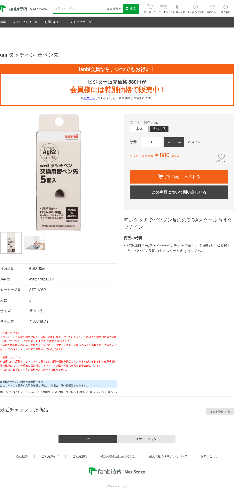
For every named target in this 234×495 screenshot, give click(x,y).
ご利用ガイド (50, 456)
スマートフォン (146, 439)
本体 (139, 129)
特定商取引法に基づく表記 (118, 456)
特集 (3, 22)
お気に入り (221, 161)
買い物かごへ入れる (179, 176)
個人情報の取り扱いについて (168, 456)
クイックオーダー (82, 22)
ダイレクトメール (25, 22)
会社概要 (22, 456)
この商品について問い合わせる (179, 192)
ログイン (89, 98)
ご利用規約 (79, 456)
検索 (131, 9)
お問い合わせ (53, 22)
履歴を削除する (220, 411)
